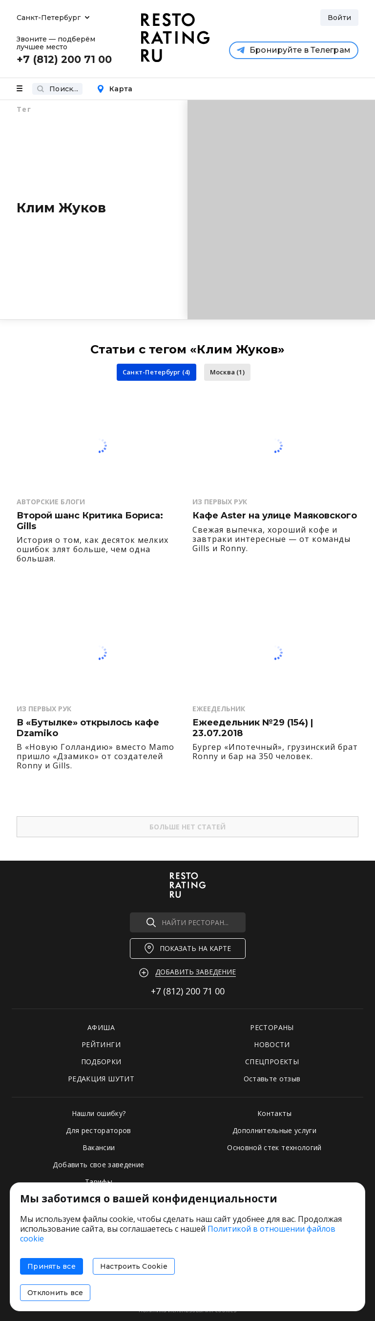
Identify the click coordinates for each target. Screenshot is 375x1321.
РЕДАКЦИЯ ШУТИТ (101, 1078)
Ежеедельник (218, 708)
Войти (339, 17)
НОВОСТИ (272, 1044)
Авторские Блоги (51, 501)
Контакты (274, 1113)
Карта (114, 88)
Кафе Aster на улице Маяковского (274, 516)
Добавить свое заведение (98, 1164)
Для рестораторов (98, 1130)
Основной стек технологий (274, 1147)
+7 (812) (188, 991)
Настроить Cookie (133, 1266)
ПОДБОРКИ (101, 1061)
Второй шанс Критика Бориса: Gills (90, 521)
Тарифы (98, 1181)
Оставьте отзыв (272, 1078)
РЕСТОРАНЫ (271, 1027)
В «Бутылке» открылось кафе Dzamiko (88, 728)
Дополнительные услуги (274, 1130)
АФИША (101, 1027)
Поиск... (57, 88)
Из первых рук (219, 501)
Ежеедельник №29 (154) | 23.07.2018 (252, 728)
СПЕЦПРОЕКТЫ (272, 1061)
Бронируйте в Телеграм (294, 50)
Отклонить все (55, 1292)
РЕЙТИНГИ (101, 1044)
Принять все (51, 1266)
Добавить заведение (195, 971)
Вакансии (99, 1147)
